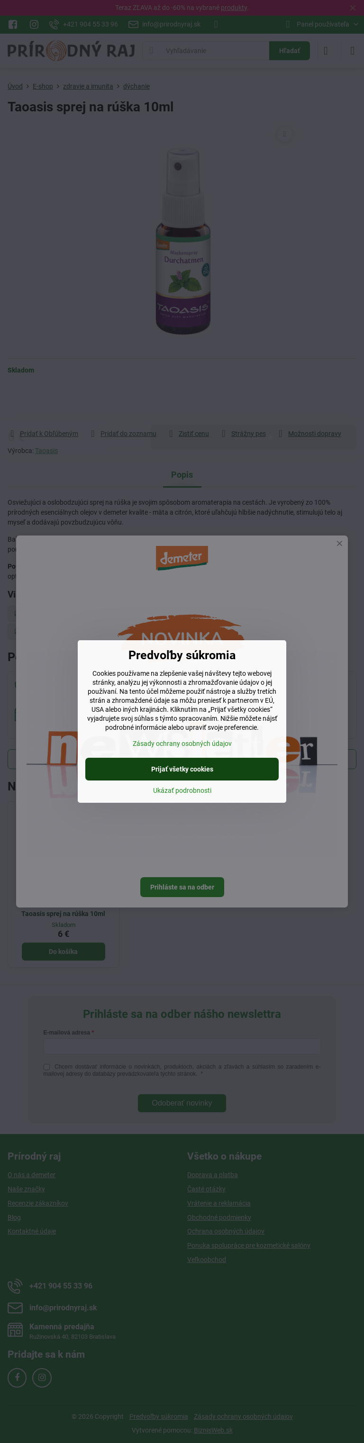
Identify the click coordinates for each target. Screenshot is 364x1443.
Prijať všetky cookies (182, 769)
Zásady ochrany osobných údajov (182, 743)
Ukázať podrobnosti (182, 790)
